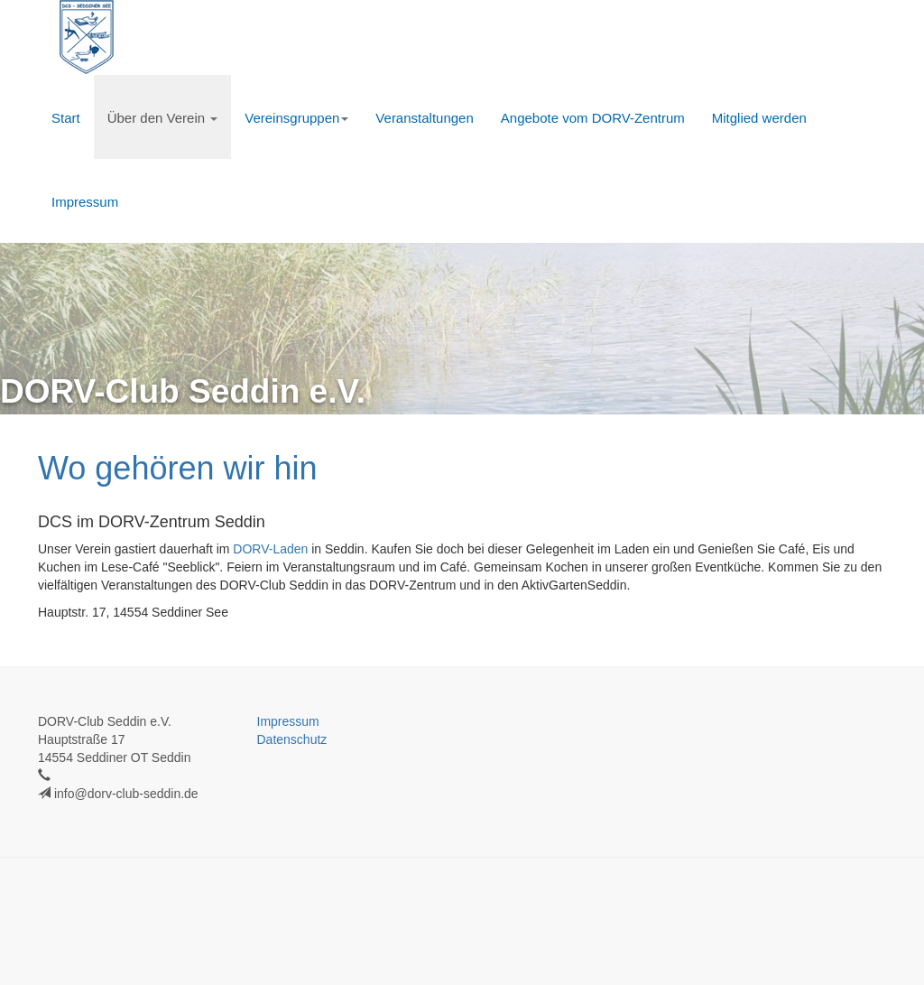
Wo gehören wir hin (178, 468)
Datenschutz (292, 739)
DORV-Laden (270, 549)
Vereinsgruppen (296, 117)
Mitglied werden (759, 117)
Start (65, 117)
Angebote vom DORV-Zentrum (593, 117)
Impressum (84, 201)
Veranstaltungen (424, 117)
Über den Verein (162, 117)
